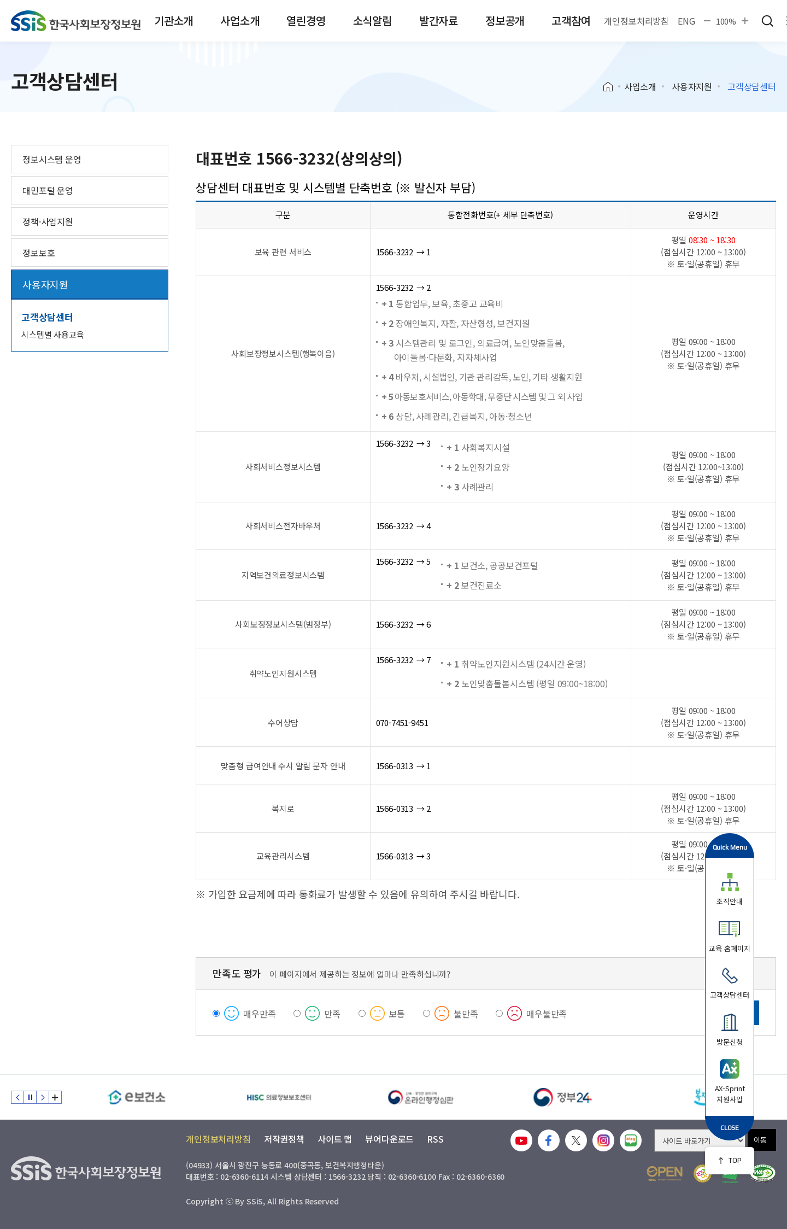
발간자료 (438, 20)
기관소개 (173, 20)
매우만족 (259, 1013)
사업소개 (239, 20)
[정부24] (563, 1097)
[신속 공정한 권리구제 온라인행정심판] (421, 1097)
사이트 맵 (335, 1138)
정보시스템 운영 (51, 159)
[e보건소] (137, 1097)
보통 (397, 1013)
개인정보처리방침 (636, 20)
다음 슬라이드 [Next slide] (42, 1097)
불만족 (466, 1013)
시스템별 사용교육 (52, 334)
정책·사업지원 (47, 221)
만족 (332, 1013)
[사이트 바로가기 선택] (699, 1140)
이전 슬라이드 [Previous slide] (17, 1097)
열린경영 (305, 20)
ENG (686, 20)
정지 (30, 1097)
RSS (435, 1138)
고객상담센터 (47, 317)
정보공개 (504, 20)
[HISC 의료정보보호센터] (279, 1097)
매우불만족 (546, 1013)
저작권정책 (284, 1138)
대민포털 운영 (47, 190)
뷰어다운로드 (389, 1138)
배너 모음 (55, 1097)
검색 (767, 21)
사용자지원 (692, 86)
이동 (760, 1139)
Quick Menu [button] (730, 847)
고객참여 (570, 20)
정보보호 (38, 252)
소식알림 (372, 20)
